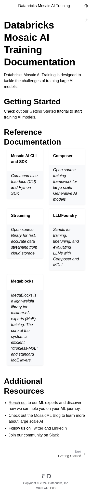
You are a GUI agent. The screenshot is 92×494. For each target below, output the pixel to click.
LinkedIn (59, 428)
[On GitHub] (49, 477)
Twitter (37, 428)
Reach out (17, 403)
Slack (54, 435)
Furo (53, 488)
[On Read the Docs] (43, 477)
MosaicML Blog (47, 415)
